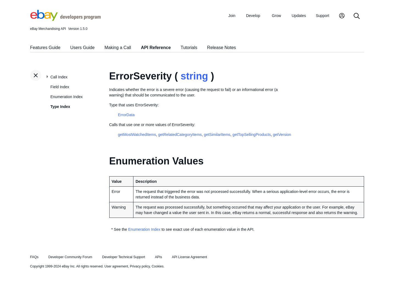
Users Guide (82, 47)
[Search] (356, 16)
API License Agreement (189, 257)
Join (232, 15)
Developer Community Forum (70, 257)
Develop (253, 15)
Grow (276, 15)
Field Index (60, 87)
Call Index (59, 77)
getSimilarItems (217, 134)
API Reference (156, 47)
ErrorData (126, 115)
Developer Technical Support (123, 257)
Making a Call (117, 47)
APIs (158, 257)
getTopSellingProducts (252, 134)
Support (322, 15)
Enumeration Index (67, 97)
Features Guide (45, 47)
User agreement (116, 266)
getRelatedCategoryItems (180, 134)
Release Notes (221, 47)
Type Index (60, 106)
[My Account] (342, 16)
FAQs (34, 257)
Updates (299, 15)
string (194, 76)
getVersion (282, 134)
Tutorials (189, 47)
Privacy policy (140, 266)
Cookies (157, 266)
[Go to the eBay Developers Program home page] (65, 19)
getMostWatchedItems (137, 134)
